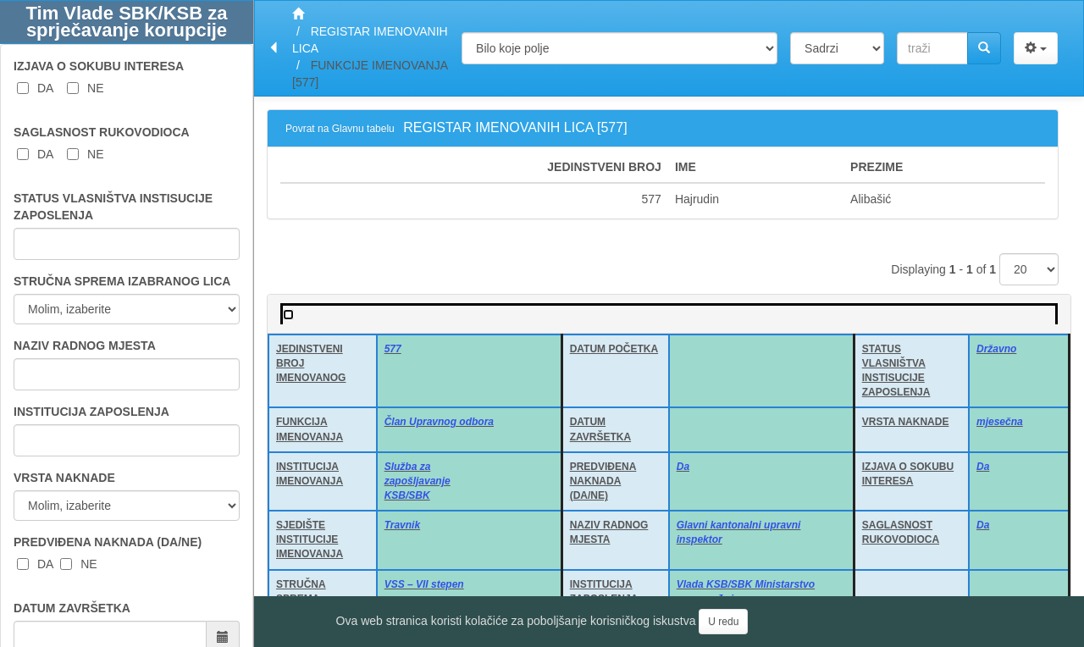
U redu (723, 622)
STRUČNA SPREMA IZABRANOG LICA (122, 281)
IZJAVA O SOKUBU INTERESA (99, 66)
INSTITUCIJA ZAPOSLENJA (91, 411)
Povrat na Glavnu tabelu (340, 129)
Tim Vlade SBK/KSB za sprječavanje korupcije (127, 22)
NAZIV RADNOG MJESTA (85, 345)
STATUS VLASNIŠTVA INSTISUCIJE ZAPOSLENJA (113, 206)
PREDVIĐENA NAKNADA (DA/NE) (108, 542)
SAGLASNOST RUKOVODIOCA (102, 132)
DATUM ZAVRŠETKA (72, 608)
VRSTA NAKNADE (64, 477)
